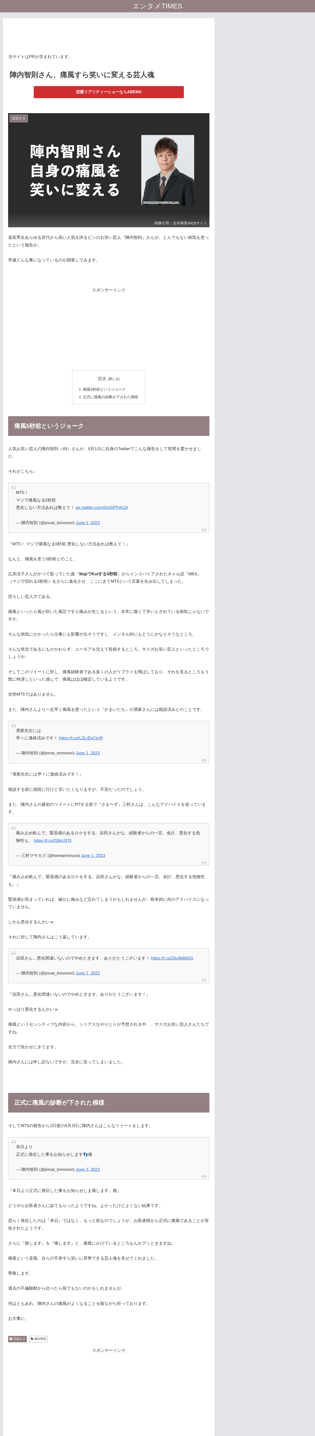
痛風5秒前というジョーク (104, 389)
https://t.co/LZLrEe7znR (81, 738)
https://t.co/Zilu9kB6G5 (172, 958)
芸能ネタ (17, 1339)
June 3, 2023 (88, 1169)
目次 (102, 378)
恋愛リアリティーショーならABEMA (109, 92)
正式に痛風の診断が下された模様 (110, 397)
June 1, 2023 (88, 522)
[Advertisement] (108, 34)
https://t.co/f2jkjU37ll (52, 840)
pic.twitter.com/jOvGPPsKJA (102, 507)
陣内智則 (38, 1339)
